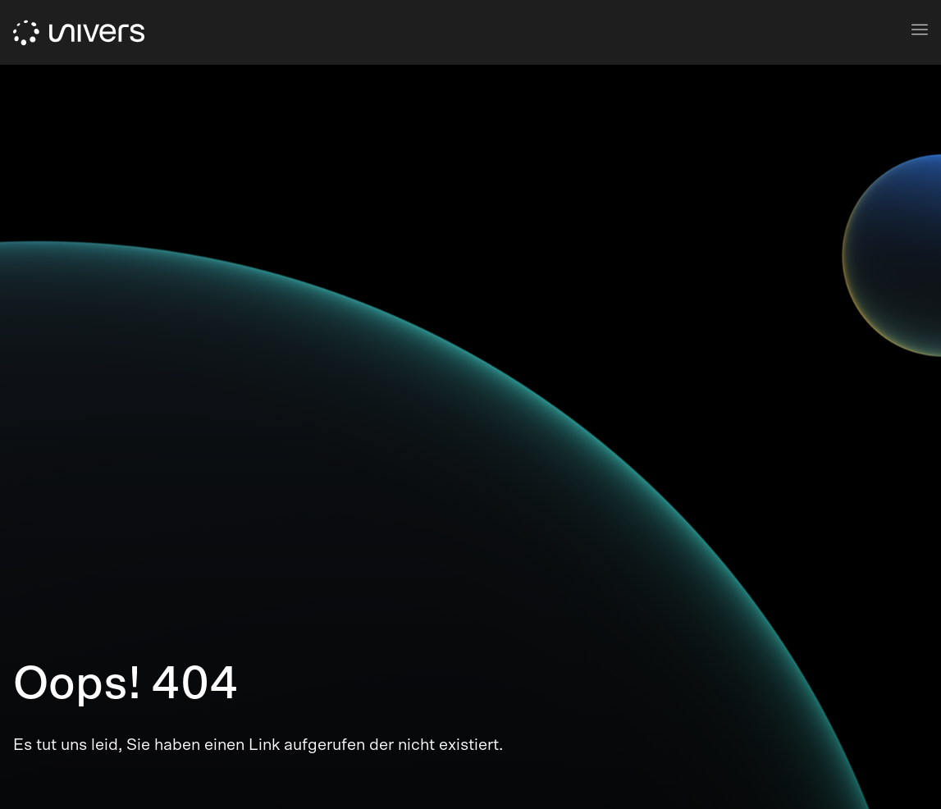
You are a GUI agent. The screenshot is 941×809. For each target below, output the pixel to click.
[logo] (78, 33)
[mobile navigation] (919, 29)
